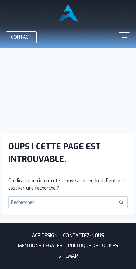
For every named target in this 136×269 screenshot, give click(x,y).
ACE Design (45, 235)
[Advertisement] (68, 87)
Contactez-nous (83, 235)
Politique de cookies (93, 246)
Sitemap (68, 256)
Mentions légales (40, 246)
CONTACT (21, 37)
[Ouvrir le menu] (124, 37)
